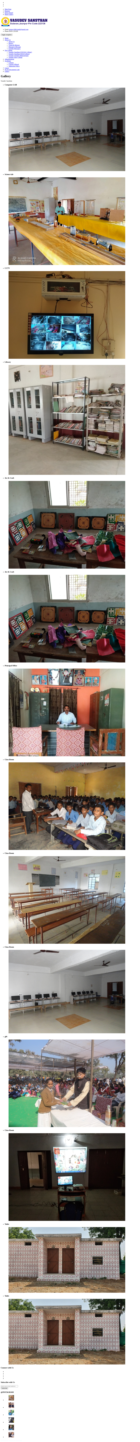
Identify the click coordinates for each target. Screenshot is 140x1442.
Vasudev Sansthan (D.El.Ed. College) (20, 52)
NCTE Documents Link (12, 70)
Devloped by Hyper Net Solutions (11, 1440)
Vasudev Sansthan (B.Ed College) (19, 54)
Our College (8, 50)
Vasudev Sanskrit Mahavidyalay (19, 55)
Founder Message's (14, 48)
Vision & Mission (14, 45)
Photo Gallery (9, 14)
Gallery (7, 71)
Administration (9, 59)
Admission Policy (14, 66)
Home (6, 38)
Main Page (8, 9)
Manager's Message (15, 47)
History (11, 43)
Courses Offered (14, 64)
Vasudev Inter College (15, 57)
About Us (8, 40)
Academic (8, 61)
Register (7, 11)
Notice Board (9, 13)
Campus (11, 62)
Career (7, 68)
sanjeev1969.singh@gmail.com (18, 29)
